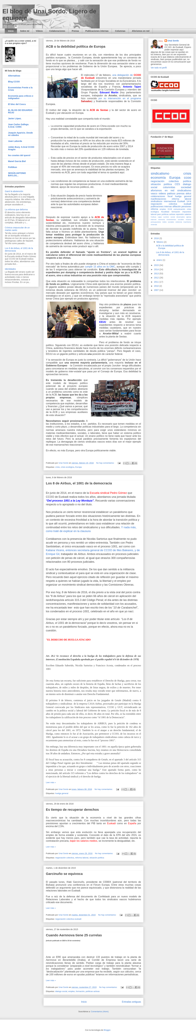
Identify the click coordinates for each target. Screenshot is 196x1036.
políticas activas (93, 991)
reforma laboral (81, 858)
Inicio (11, 31)
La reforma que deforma (16, 209)
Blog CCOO (14, 81)
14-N (189, 201)
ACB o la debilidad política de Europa (75, 46)
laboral (153, 214)
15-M (170, 209)
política (187, 181)
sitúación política (96, 858)
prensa (180, 193)
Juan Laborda (15, 141)
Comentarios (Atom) (99, 1011)
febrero (160, 242)
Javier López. (15, 118)
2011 (156, 282)
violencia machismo (183, 222)
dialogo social (61, 991)
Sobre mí (24, 31)
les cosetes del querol (19, 155)
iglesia (188, 217)
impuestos (186, 212)
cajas (160, 217)
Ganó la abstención (14, 191)
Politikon (12, 167)
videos (162, 193)
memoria (161, 219)
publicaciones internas (161, 206)
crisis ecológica (67, 467)
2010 (156, 286)
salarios (188, 214)
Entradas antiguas (131, 1002)
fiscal (170, 196)
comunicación (179, 209)
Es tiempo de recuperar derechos (72, 809)
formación (80, 991)
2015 (156, 265)
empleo (71, 991)
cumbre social (169, 217)
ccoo (187, 177)
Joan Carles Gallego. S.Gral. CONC (18, 125)
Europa (78, 467)
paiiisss (171, 193)
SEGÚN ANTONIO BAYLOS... (17, 174)
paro (159, 214)
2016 (156, 238)
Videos (39, 31)
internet (153, 219)
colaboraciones (158, 196)
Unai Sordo (173, 40)
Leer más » (51, 782)
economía (158, 177)
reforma (154, 209)
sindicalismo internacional (163, 201)
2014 (156, 269)
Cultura (153, 217)
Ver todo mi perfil (159, 67)
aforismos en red (162, 190)
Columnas (120, 31)
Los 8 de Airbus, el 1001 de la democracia (79, 483)
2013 (156, 273)
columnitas (169, 187)
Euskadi (181, 201)
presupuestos (156, 222)
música (188, 219)
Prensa (75, 31)
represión (180, 214)
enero (159, 260)
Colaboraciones (57, 31)
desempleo (180, 217)
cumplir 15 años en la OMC (100, 266)
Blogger (107, 1030)
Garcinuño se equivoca (64, 874)
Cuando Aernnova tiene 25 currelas (74, 935)
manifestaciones (158, 199)
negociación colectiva (64, 858)
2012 (156, 277)
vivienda (154, 224)
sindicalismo (160, 173)
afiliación (176, 206)
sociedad (186, 187)
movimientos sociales (175, 219)
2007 (156, 290)
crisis (57, 467)
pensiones (186, 206)
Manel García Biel (17, 161)
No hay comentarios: (105, 463)
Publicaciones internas (97, 31)
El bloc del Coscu (17, 104)
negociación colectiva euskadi (68, 919)
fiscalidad (165, 212)
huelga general (61, 793)
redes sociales (168, 222)
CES (177, 184)
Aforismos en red (140, 31)
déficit (188, 193)
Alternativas (14, 75)
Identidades (10, 269)
